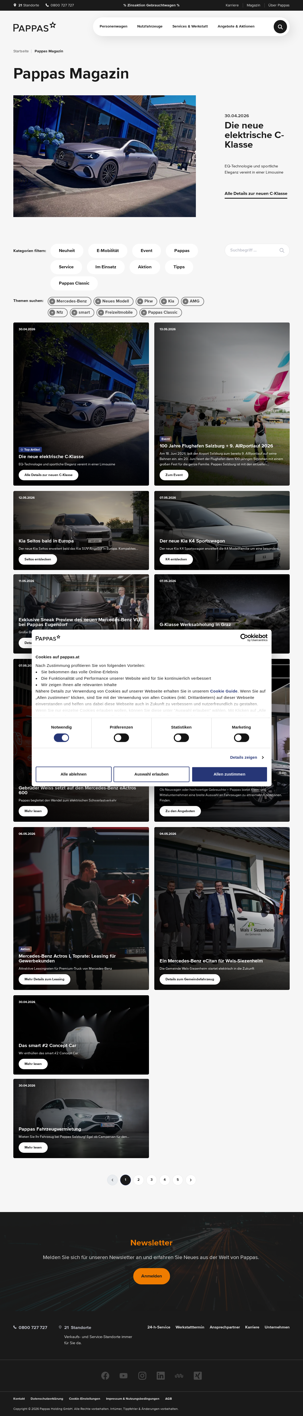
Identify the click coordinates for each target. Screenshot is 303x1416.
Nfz (59, 312)
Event (146, 251)
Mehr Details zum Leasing (44, 979)
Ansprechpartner (225, 1327)
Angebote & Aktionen (236, 26)
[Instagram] (142, 1376)
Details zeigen (243, 757)
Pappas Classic (74, 283)
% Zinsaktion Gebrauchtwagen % (151, 5)
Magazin (253, 5)
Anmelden (151, 1276)
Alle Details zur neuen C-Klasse (256, 193)
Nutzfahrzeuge (150, 26)
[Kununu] (179, 1376)
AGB (168, 1399)
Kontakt (19, 1399)
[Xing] (197, 1376)
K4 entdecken (176, 559)
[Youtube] (123, 1376)
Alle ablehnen (73, 774)
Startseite (21, 51)
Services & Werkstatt (190, 26)
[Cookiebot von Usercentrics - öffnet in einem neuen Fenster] (244, 638)
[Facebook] (105, 1376)
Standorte (26, 5)
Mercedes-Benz (71, 301)
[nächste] (190, 1180)
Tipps (179, 267)
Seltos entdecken (38, 559)
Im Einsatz (105, 267)
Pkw (148, 301)
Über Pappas (279, 5)
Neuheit (67, 251)
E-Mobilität (108, 251)
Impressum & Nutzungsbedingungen (132, 1399)
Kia (171, 301)
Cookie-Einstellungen (84, 1399)
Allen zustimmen (229, 774)
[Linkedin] (161, 1376)
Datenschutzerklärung (47, 1399)
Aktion (145, 267)
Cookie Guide (224, 691)
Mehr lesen (33, 811)
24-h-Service (158, 1327)
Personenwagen (113, 26)
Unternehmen (277, 1327)
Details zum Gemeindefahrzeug (189, 979)
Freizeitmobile (119, 312)
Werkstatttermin (190, 1327)
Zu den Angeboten (180, 811)
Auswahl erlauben (151, 774)
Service (66, 267)
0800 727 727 (60, 5)
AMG (195, 301)
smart (84, 312)
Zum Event (174, 475)
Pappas (181, 251)
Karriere (232, 5)
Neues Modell (115, 301)
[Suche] (280, 26)
